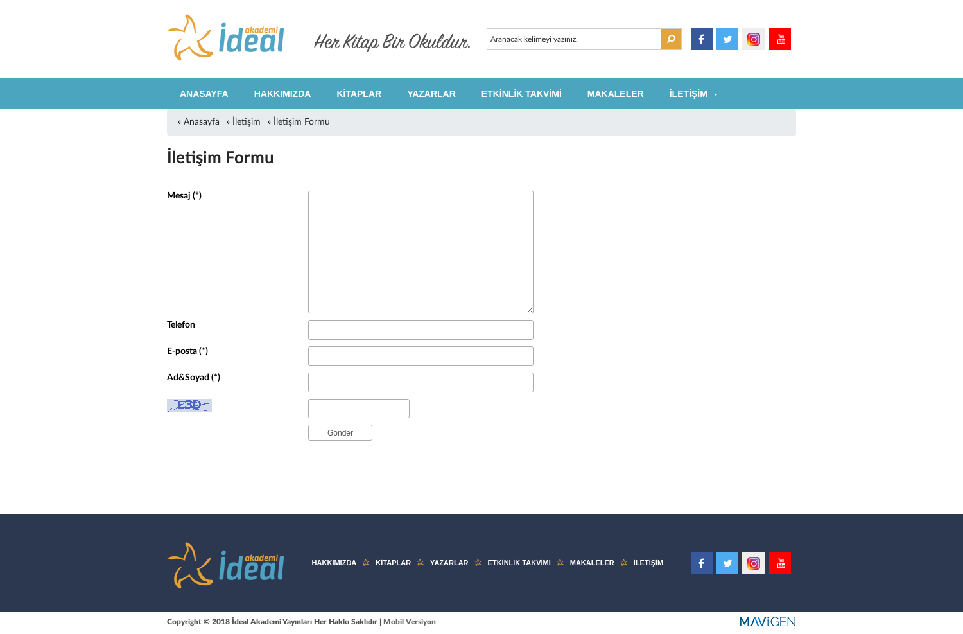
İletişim (246, 122)
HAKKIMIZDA (282, 94)
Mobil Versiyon (409, 622)
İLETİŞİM (688, 94)
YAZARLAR (431, 94)
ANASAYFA (204, 94)
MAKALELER (615, 94)
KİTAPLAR (358, 94)
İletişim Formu (301, 122)
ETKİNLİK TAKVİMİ (522, 94)
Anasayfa (202, 122)
